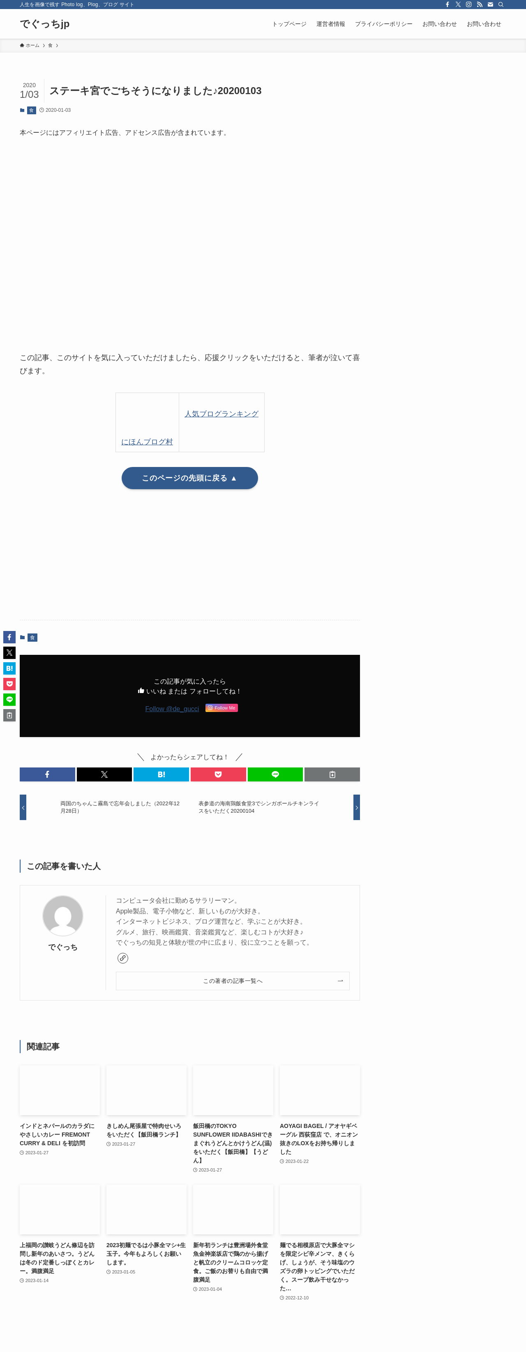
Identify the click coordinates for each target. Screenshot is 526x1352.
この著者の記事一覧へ (233, 981)
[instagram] (469, 4)
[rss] (479, 4)
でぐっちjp (44, 24)
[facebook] (447, 4)
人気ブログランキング (221, 414)
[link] (123, 958)
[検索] (501, 4)
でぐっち (63, 947)
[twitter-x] (458, 4)
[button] (47, 774)
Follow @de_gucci (172, 708)
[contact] (490, 4)
